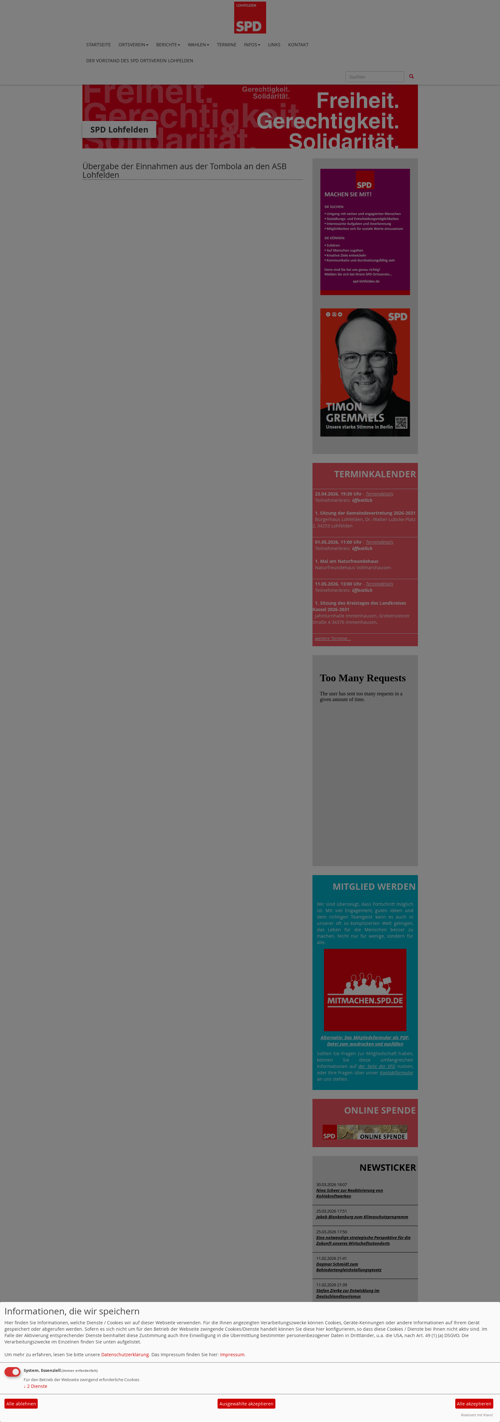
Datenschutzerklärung (125, 1354)
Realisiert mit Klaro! (477, 1414)
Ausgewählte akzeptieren (246, 1404)
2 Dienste (35, 1386)
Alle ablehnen (21, 1404)
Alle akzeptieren (474, 1404)
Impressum (232, 1354)
